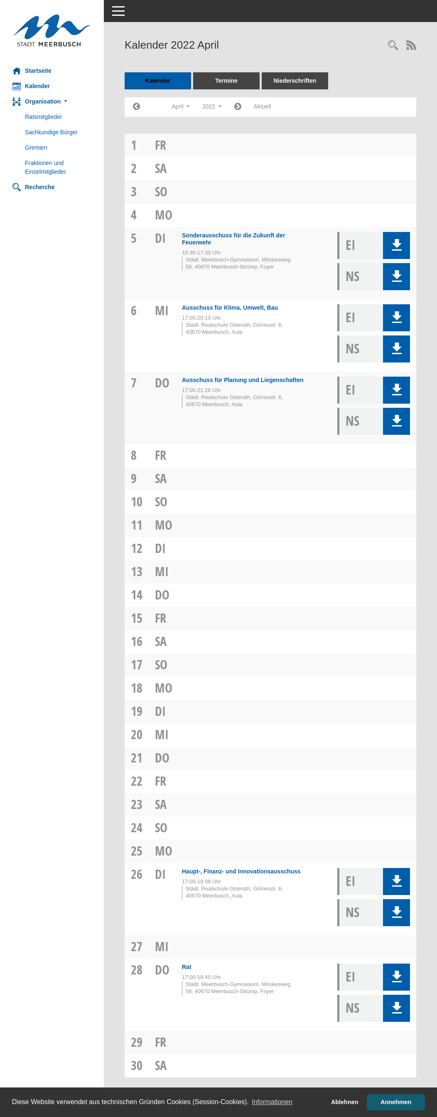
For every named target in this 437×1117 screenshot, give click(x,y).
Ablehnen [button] (344, 1102)
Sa (161, 168)
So (161, 191)
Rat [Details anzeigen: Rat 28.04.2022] (186, 967)
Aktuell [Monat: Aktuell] (262, 106)
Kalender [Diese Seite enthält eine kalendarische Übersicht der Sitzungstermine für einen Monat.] (31, 86)
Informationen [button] (272, 1101)
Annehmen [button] (396, 1102)
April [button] (181, 106)
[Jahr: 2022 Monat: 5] (238, 107)
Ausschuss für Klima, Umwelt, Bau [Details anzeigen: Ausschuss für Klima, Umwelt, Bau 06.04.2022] (230, 307)
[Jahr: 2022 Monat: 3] (136, 107)
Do (162, 382)
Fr (160, 144)
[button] (52, 101)
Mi (162, 310)
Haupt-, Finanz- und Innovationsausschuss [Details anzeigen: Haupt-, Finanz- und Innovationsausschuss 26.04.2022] (241, 871)
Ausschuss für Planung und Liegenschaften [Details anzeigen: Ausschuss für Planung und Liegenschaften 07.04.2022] (242, 380)
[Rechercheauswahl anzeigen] (393, 46)
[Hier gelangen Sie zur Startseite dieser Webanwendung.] (52, 31)
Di (160, 238)
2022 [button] (212, 106)
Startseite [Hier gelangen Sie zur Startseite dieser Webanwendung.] (32, 71)
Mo (163, 214)
